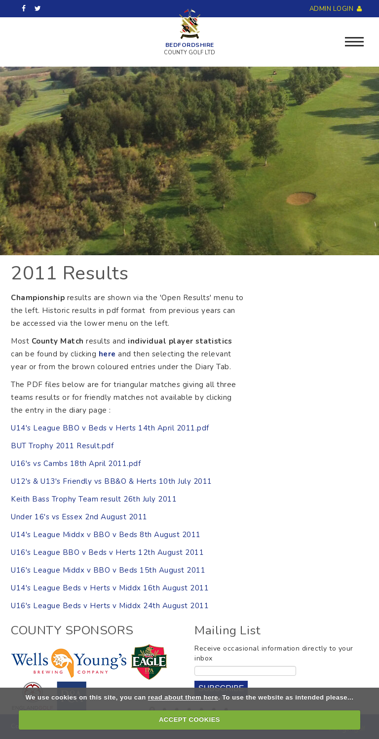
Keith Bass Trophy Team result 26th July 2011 (94, 499)
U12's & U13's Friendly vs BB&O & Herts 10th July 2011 (111, 481)
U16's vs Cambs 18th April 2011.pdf (76, 463)
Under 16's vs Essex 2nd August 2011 (79, 517)
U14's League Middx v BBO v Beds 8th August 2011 (106, 535)
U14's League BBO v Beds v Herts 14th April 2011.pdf (110, 428)
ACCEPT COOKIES (189, 719)
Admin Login (336, 8)
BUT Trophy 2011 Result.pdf (62, 446)
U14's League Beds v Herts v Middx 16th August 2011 (110, 588)
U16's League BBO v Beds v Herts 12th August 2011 (107, 552)
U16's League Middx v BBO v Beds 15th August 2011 (108, 570)
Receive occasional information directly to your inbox (273, 653)
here (108, 354)
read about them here (183, 697)
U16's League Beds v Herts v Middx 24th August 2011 (110, 606)
